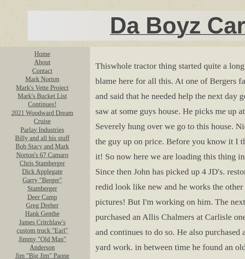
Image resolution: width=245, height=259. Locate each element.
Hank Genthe (42, 213)
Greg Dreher (42, 205)
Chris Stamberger (42, 163)
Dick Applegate (42, 171)
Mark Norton (42, 79)
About (42, 62)
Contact (42, 70)
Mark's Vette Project (42, 87)
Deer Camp (42, 197)
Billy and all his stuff (42, 138)
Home (42, 54)
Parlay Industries (42, 129)
